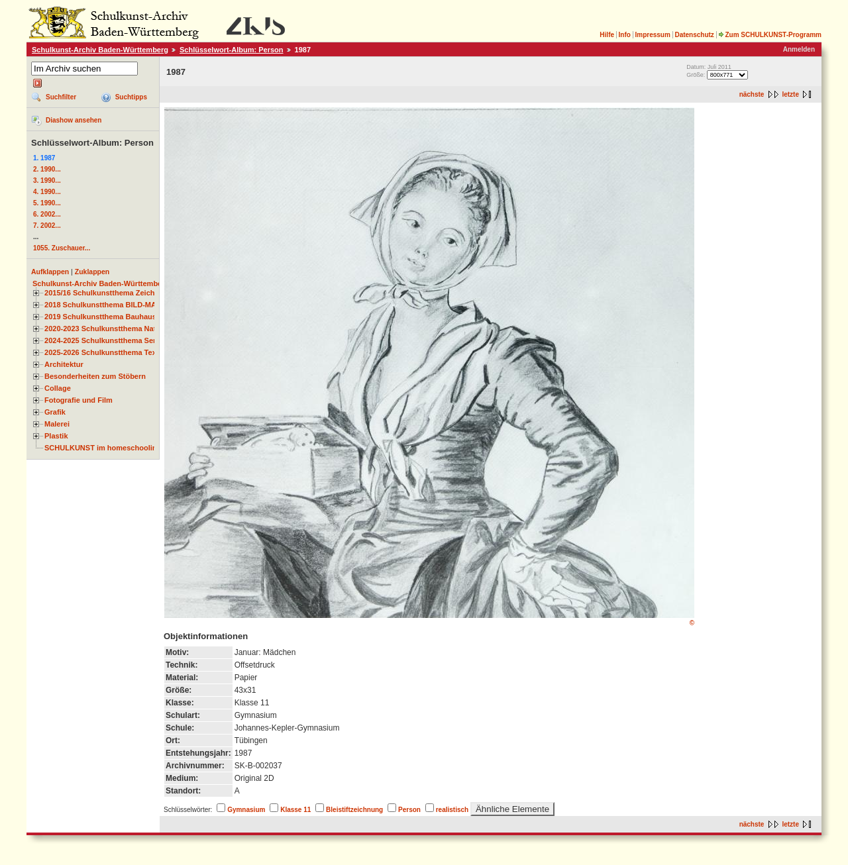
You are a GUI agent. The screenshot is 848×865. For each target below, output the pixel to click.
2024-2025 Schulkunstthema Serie (103, 340)
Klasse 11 (295, 809)
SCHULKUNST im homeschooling (102, 448)
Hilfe (607, 34)
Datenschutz (694, 34)
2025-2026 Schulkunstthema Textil (103, 352)
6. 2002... (47, 214)
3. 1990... (47, 180)
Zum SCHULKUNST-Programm (770, 34)
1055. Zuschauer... (61, 248)
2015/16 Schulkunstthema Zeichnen (106, 293)
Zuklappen (92, 272)
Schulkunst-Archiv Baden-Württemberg (100, 50)
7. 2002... (47, 225)
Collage (57, 388)
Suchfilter (61, 97)
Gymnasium (246, 809)
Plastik (56, 436)
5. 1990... (47, 203)
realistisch (452, 809)
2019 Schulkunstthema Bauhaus (100, 317)
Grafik (55, 412)
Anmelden (799, 49)
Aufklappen (50, 272)
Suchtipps (131, 97)
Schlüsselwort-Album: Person (231, 50)
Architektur (63, 364)
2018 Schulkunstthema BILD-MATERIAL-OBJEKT (129, 305)
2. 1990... (47, 169)
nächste (752, 94)
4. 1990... (47, 191)
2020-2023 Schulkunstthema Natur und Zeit (118, 328)
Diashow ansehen (73, 120)
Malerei (57, 424)
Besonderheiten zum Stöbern (95, 376)
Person (409, 809)
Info (625, 34)
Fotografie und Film (78, 400)
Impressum (652, 34)
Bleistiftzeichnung (354, 809)
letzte (790, 94)
